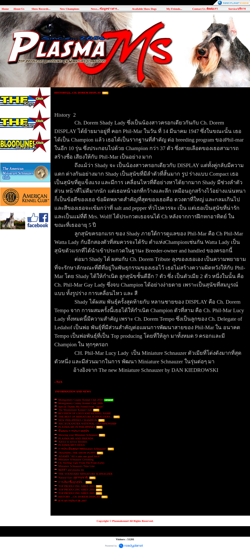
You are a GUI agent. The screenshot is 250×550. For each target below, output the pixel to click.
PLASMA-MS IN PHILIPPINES (76, 426)
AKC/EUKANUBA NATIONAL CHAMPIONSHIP (87, 423)
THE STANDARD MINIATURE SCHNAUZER (85, 473)
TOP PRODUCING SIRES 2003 (76, 486)
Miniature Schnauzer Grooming (76, 459)
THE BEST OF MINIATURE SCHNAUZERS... (85, 416)
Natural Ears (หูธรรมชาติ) (73, 477)
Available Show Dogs (144, 8)
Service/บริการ (237, 8)
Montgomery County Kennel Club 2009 (80, 403)
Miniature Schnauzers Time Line (76, 465)
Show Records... (41, 8)
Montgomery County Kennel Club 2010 (80, 399)
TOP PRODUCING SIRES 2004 (76, 489)
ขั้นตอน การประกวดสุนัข (73, 430)
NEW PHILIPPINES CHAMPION (77, 420)
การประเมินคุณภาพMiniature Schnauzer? (82, 448)
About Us (18, 8)
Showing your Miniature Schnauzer (78, 434)
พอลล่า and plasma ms (71, 469)
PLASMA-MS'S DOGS (71, 444)
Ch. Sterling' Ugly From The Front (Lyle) (81, 462)
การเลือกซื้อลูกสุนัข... (71, 482)
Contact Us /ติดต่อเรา (205, 8)
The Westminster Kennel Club (75, 409)
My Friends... (174, 8)
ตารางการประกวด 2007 (72, 500)
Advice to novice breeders (72, 441)
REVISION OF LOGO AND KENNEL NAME (84, 413)
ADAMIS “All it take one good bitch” (79, 456)
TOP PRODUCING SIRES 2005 (76, 493)
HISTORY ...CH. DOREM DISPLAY (79, 496)
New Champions (69, 8)
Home (5, 8)
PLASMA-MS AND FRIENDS (75, 438)
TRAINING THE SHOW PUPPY (77, 452)
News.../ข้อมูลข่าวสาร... (105, 8)
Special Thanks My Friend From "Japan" (81, 406)
